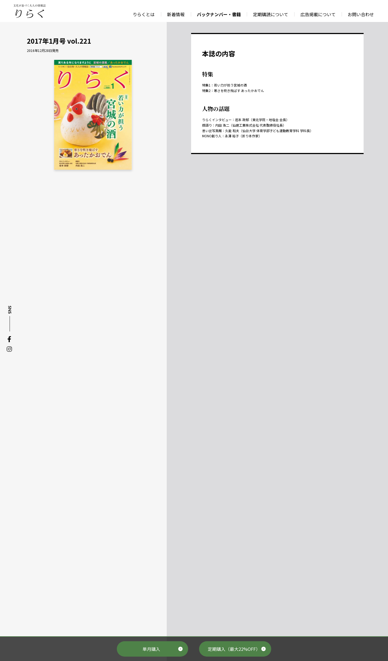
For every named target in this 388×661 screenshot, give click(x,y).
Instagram (9, 349)
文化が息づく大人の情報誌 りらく (29, 11)
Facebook (9, 339)
